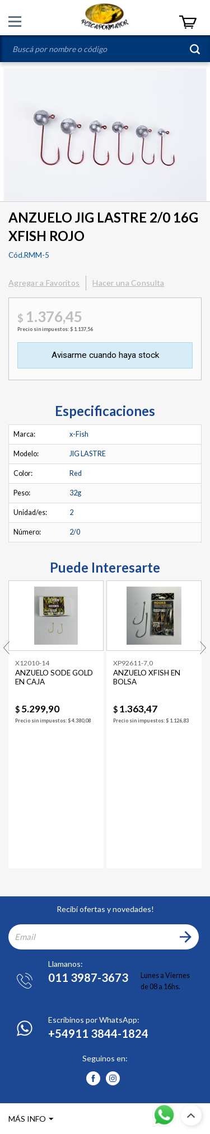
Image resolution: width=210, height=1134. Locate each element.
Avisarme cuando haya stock (105, 355)
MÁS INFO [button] (27, 1118)
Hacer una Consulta (128, 282)
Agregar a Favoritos (44, 282)
